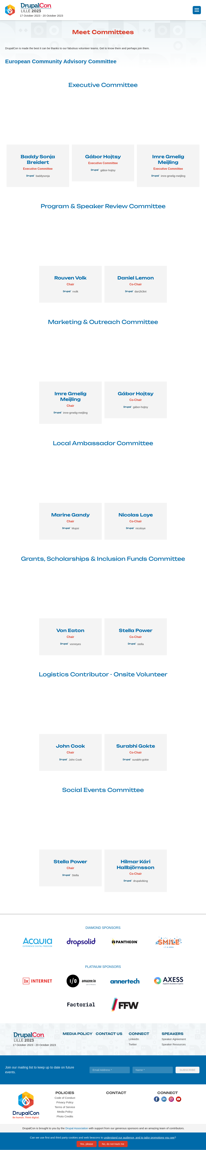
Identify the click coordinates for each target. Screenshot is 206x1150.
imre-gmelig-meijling (173, 175)
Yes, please (86, 1144)
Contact (116, 1093)
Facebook (156, 1099)
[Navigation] (197, 10)
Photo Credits (65, 1116)
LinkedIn (134, 1039)
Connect (139, 1034)
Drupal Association (76, 1128)
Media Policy (77, 1034)
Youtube (178, 1099)
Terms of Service (65, 1107)
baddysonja (43, 175)
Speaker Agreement (174, 1039)
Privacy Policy (64, 1102)
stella (140, 644)
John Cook (75, 759)
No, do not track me (113, 1144)
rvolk (75, 291)
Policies (64, 1093)
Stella (75, 875)
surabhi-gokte (140, 759)
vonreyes (75, 644)
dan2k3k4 (140, 291)
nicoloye (140, 528)
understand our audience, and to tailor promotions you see (139, 1137)
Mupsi (75, 528)
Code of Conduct (65, 1097)
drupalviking (140, 880)
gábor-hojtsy (108, 170)
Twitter (133, 1044)
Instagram (171, 1099)
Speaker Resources (174, 1044)
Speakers (172, 1034)
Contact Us (109, 1034)
